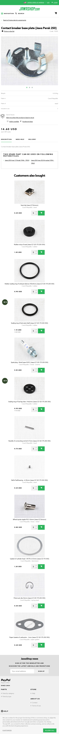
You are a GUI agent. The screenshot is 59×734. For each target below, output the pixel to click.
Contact (34, 703)
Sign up (41, 671)
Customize (7, 730)
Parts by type (7, 696)
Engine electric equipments (17, 20)
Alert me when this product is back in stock (20, 118)
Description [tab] (6, 139)
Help (33, 693)
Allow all (49, 730)
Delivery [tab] (32, 139)
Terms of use (36, 706)
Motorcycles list (8, 31)
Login (54, 3)
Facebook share (27, 121)
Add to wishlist (14, 121)
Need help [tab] (20, 139)
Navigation (7, 13)
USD (48, 2)
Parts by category (8, 693)
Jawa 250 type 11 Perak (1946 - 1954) (17, 160)
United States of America (35, 2)
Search (19, 13)
